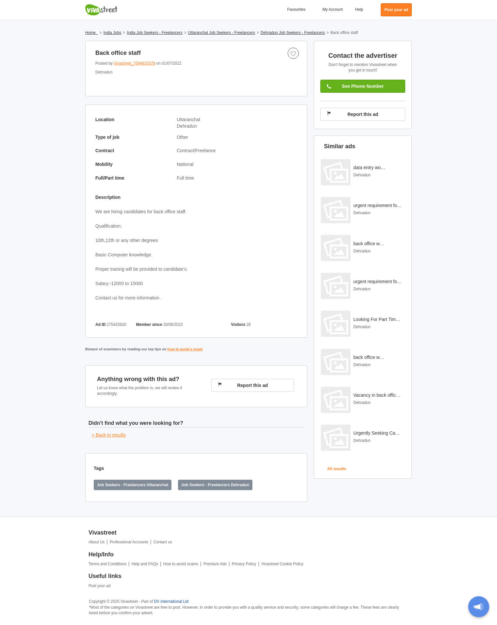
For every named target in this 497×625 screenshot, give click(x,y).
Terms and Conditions (107, 564)
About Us (96, 542)
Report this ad (243, 385)
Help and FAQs (145, 564)
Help (359, 9)
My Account (333, 9)
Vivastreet (101, 9)
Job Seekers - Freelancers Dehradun (215, 485)
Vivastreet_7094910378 (134, 63)
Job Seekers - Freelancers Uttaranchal (132, 485)
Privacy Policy (244, 564)
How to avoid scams (180, 564)
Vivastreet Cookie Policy (282, 564)
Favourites (296, 9)
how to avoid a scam (185, 349)
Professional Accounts (129, 542)
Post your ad (99, 586)
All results (336, 469)
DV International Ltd (171, 601)
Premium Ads (215, 564)
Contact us (162, 542)
